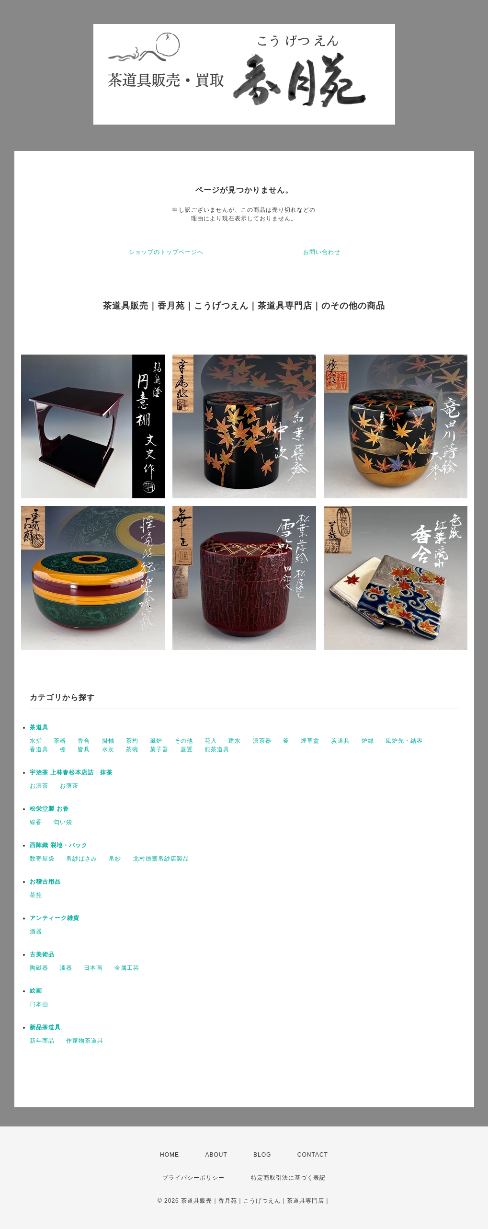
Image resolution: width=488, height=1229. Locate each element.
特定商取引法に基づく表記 (288, 1177)
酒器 (36, 931)
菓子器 (159, 749)
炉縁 (368, 740)
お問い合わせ (321, 252)
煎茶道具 (216, 749)
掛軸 (108, 740)
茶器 (60, 740)
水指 (36, 740)
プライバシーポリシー (193, 1177)
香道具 (39, 749)
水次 (108, 749)
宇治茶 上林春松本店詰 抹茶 (71, 772)
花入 (210, 740)
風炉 (156, 740)
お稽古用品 (45, 881)
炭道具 (340, 740)
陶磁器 (39, 968)
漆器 (66, 968)
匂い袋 (63, 822)
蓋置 (187, 749)
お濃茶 (39, 785)
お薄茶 (69, 785)
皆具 (84, 749)
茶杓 (132, 740)
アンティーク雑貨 (54, 918)
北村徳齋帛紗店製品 (161, 858)
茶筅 (36, 895)
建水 (234, 740)
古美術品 (42, 954)
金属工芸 (126, 968)
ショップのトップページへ (166, 252)
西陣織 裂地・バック (59, 845)
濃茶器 (262, 740)
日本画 (93, 968)
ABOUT (216, 1154)
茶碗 (132, 749)
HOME (169, 1154)
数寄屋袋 (42, 858)
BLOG (262, 1154)
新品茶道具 (45, 1027)
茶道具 (39, 727)
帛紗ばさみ (81, 858)
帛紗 (115, 858)
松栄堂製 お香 (49, 808)
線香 (36, 822)
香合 (84, 740)
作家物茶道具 (84, 1040)
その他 (183, 740)
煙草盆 (310, 740)
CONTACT (312, 1154)
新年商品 (42, 1040)
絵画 (36, 991)
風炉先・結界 (404, 740)
